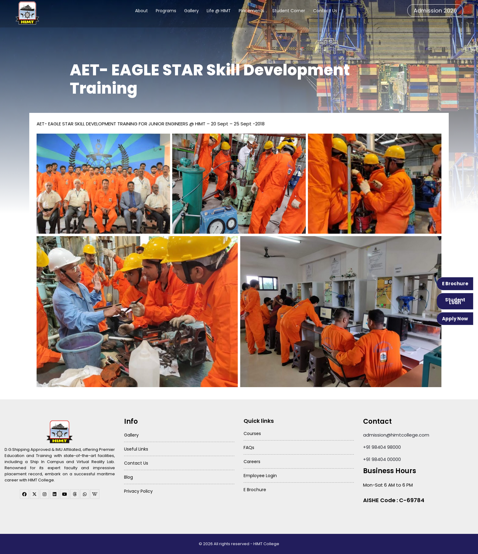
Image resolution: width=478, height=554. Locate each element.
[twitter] (34, 494)
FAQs (249, 447)
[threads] (74, 494)
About (141, 11)
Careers (252, 462)
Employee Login (260, 476)
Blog (128, 477)
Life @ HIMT (219, 11)
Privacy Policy (138, 491)
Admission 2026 (435, 10)
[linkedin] (54, 494)
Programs (166, 11)
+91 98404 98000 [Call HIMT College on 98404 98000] (382, 447)
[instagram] (44, 494)
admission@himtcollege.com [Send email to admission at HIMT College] (396, 435)
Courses (252, 433)
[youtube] (64, 494)
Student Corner (288, 11)
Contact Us (325, 11)
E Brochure (455, 283)
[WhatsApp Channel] (84, 494)
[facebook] (24, 494)
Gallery (191, 11)
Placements (251, 11)
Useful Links (136, 449)
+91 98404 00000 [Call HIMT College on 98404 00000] (382, 459)
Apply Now (455, 318)
